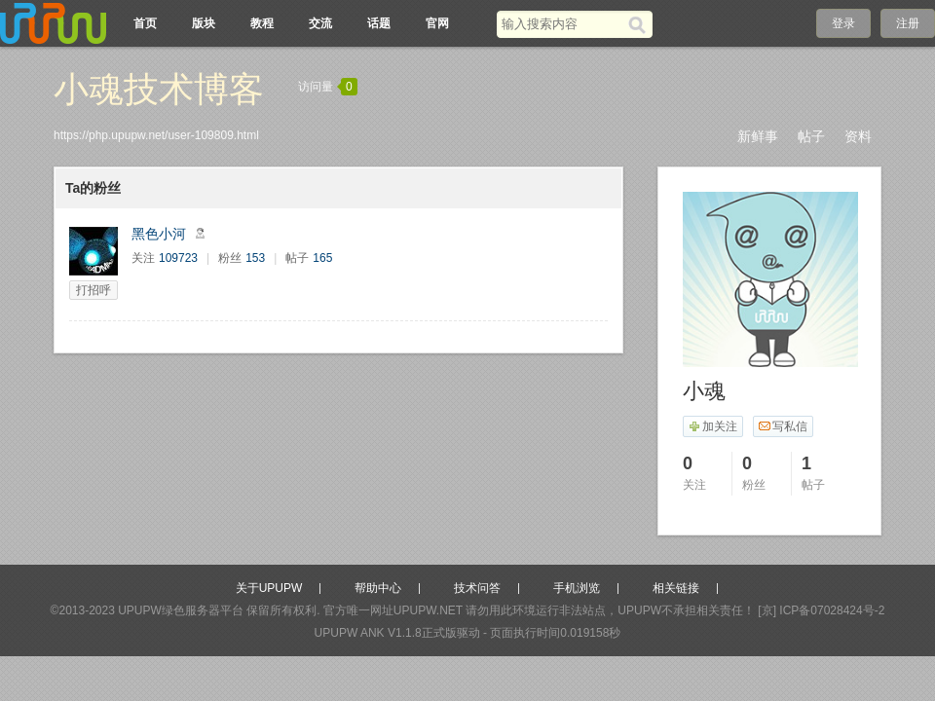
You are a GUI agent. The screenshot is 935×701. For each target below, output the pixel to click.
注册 (907, 23)
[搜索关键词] (562, 24)
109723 (178, 258)
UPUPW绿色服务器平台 (180, 610)
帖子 (811, 136)
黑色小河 (158, 233)
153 (255, 258)
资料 (858, 136)
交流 (320, 23)
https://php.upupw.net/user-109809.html (156, 135)
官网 (437, 23)
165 (322, 258)
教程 (262, 23)
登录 (843, 23)
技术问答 (477, 588)
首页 (145, 23)
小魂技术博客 (159, 89)
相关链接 (676, 588)
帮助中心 (378, 588)
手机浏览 (576, 588)
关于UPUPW (269, 588)
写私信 (782, 426)
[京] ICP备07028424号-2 (821, 610)
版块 (203, 23)
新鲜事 (757, 136)
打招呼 (93, 290)
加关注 (712, 426)
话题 (379, 23)
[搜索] (640, 24)
